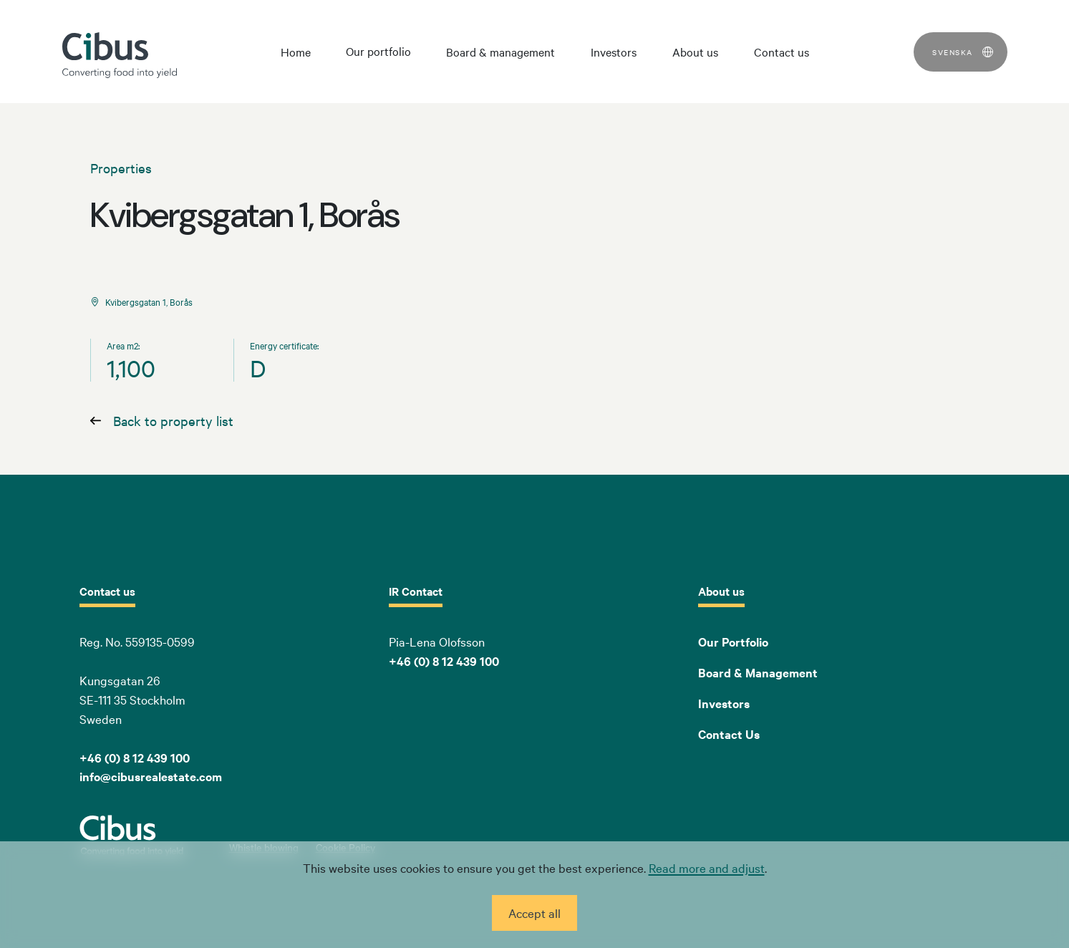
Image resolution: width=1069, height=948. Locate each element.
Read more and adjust (707, 867)
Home (296, 51)
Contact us (781, 51)
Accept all (534, 912)
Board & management (500, 51)
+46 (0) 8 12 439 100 (444, 660)
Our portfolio (378, 51)
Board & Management (758, 672)
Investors (614, 51)
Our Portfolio (733, 641)
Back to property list (173, 420)
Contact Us (729, 734)
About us (695, 51)
